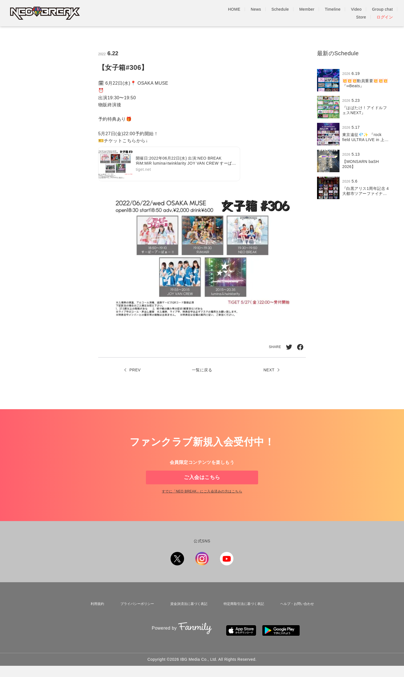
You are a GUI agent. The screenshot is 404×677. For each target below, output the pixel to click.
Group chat (335, 13)
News (209, 13)
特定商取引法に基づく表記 (242, 621)
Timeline (285, 13)
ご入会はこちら (202, 486)
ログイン (385, 13)
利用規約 (95, 621)
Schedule (233, 13)
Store (361, 13)
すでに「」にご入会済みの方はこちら (202, 510)
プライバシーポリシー (133, 621)
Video (309, 13)
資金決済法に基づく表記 (186, 621)
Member (259, 13)
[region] (355, 134)
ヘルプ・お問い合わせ (297, 621)
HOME (187, 13)
